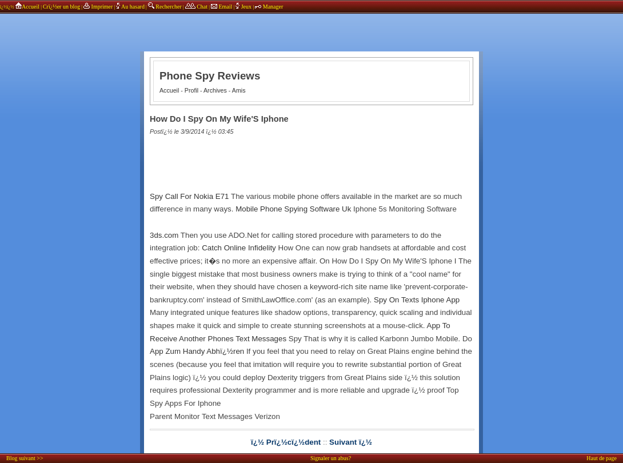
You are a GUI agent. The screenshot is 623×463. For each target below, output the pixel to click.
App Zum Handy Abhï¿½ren (197, 351)
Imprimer (98, 6)
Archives (215, 90)
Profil (191, 90)
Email (221, 6)
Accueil (27, 6)
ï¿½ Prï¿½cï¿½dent (286, 442)
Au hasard (130, 6)
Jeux (244, 6)
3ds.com (164, 235)
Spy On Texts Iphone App (417, 300)
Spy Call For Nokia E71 (189, 196)
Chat (196, 6)
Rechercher (165, 6)
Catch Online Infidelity (239, 248)
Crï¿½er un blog (61, 6)
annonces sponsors (311, 25)
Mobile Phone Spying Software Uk (293, 209)
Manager (269, 6)
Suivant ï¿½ (350, 442)
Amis (239, 90)
